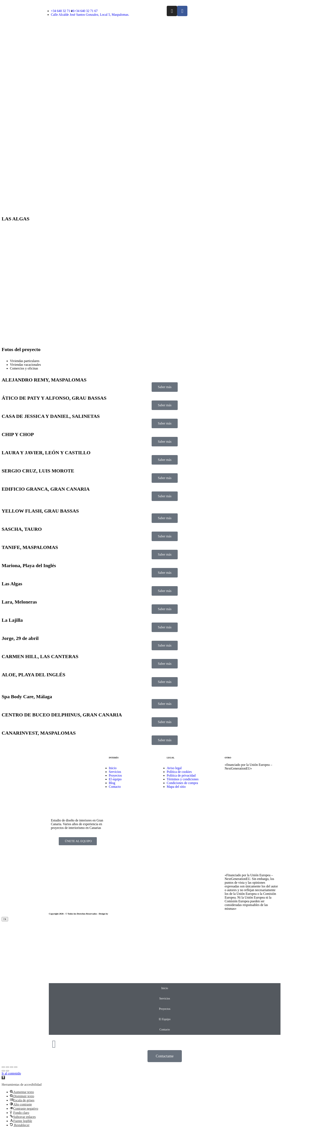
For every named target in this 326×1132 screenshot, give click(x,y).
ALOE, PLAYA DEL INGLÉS (33, 674)
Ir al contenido (11, 1073)
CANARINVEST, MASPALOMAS (39, 733)
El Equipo (164, 1019)
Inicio (164, 988)
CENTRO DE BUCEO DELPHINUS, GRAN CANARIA (62, 714)
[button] (3, 1077)
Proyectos (164, 1008)
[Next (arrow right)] (7, 1070)
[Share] (7, 1067)
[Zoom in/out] (15, 1067)
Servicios (164, 998)
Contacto (164, 1029)
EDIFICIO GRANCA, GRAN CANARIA (46, 489)
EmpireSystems (116, 913)
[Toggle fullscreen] (11, 1067)
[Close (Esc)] (3, 1067)
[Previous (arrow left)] (3, 1070)
